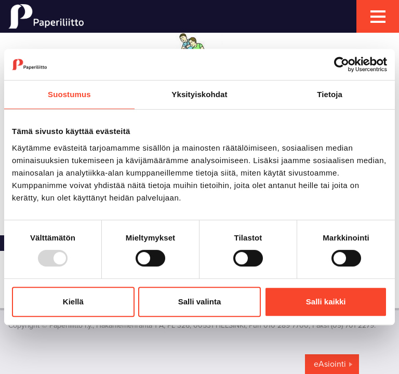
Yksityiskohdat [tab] (199, 94)
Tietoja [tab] (329, 94)
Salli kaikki (326, 301)
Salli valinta (199, 301)
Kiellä (73, 301)
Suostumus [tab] (69, 94)
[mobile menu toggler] (377, 16)
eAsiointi (330, 364)
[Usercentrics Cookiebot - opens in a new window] (341, 64)
